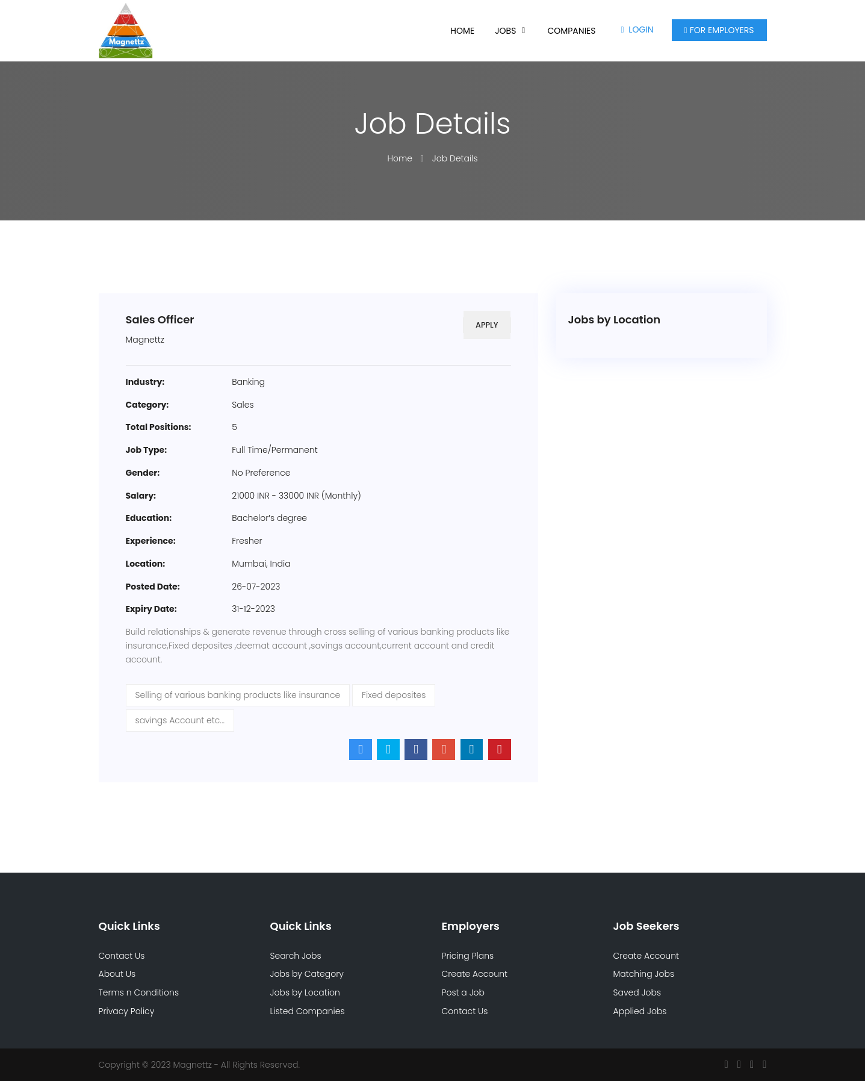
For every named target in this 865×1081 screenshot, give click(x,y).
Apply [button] (485, 325)
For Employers (719, 30)
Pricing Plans (468, 956)
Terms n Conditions (139, 992)
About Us (117, 974)
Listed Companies (307, 1011)
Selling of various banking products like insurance (238, 695)
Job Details (455, 158)
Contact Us (122, 956)
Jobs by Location (305, 992)
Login (637, 29)
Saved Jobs (637, 992)
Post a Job (463, 992)
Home (462, 31)
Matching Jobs (644, 974)
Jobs (505, 31)
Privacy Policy (127, 1011)
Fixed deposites (394, 695)
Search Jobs (295, 956)
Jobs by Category (307, 974)
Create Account (475, 974)
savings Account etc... (180, 720)
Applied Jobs (640, 1011)
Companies (571, 31)
